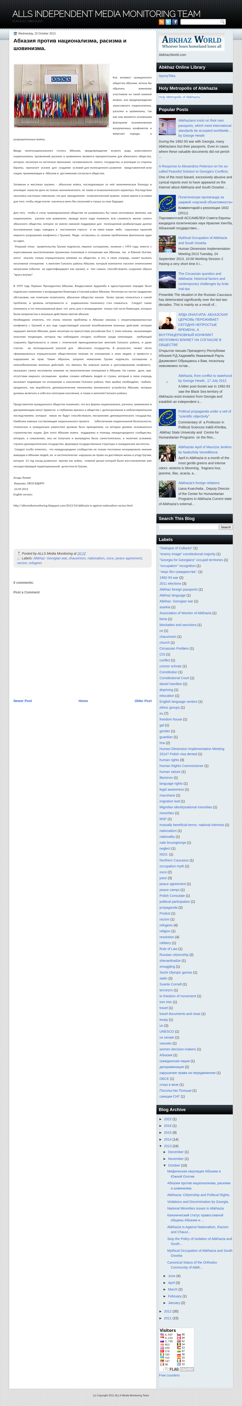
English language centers (179, 701)
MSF (163, 819)
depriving (166, 690)
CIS (162, 654)
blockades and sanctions (178, 625)
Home (83, 701)
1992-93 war (169, 577)
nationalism (95, 558)
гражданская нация (175, 1061)
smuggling (167, 966)
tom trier (166, 1002)
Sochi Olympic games (176, 972)
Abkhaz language (173, 595)
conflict (165, 660)
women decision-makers (178, 1049)
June (172, 1276)
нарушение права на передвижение (188, 1073)
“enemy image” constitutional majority (188, 554)
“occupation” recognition (178, 566)
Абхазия (166, 1055)
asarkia (165, 607)
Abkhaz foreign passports (179, 589)
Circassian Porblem (174, 648)
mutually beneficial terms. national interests (192, 825)
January (174, 1303)
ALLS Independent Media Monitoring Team (106, 14)
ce (161, 631)
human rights (169, 760)
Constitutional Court (174, 678)
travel (164, 1008)
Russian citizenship (174, 955)
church (165, 642)
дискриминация (172, 1067)
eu (161, 713)
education (167, 696)
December (176, 1152)
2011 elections (170, 583)
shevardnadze (170, 961)
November (176, 1159)
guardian (166, 737)
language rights (171, 783)
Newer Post (22, 701)
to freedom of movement (178, 996)
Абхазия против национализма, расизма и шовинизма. (69, 44)
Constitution (168, 672)
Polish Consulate (172, 896)
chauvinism (77, 558)
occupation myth (172, 866)
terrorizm (166, 990)
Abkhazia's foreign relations (199, 483)
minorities (167, 813)
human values (170, 772)
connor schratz (171, 666)
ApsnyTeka (167, 76)
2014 (168, 1139)
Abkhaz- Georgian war (50, 558)
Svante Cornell (171, 984)
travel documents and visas (180, 1014)
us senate (167, 1037)
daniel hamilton (171, 684)
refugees (35, 563)
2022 (168, 1119)
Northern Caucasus (174, 860)
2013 (168, 1146)
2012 (168, 1311)
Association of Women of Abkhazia (186, 613)
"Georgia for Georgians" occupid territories (191, 560)
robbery (165, 943)
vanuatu (166, 1043)
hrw (162, 743)
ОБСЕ (164, 1079)
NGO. (164, 854)
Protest (165, 913)
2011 (168, 1318)
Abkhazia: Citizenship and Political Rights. (198, 1195)
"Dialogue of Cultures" (176, 548)
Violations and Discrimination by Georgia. (198, 1202)
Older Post (143, 701)
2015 (168, 1132)
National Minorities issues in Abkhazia (195, 1208)
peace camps (170, 890)
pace (163, 878)
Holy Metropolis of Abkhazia (179, 97)
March (173, 1289)
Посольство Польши (175, 1090)
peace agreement (129, 558)
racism (22, 563)
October (174, 1165)
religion (165, 931)
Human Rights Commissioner (181, 766)
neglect (165, 848)
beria (163, 619)
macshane (167, 795)
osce (110, 558)
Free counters (169, 1375)
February (175, 1296)
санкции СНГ (170, 1096)
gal (162, 725)
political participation (175, 901)
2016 (168, 1126)
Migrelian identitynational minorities (186, 807)
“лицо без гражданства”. (178, 572)
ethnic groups (170, 707)
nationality (167, 837)
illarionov (166, 778)
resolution (167, 937)
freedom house (171, 719)
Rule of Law (168, 949)
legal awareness (172, 789)
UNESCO (167, 1031)
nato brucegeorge (173, 842)
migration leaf (170, 801)
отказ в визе (169, 1084)
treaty (164, 1020)
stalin (163, 978)
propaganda (168, 907)
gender (165, 731)
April (172, 1283)
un (161, 1025)
